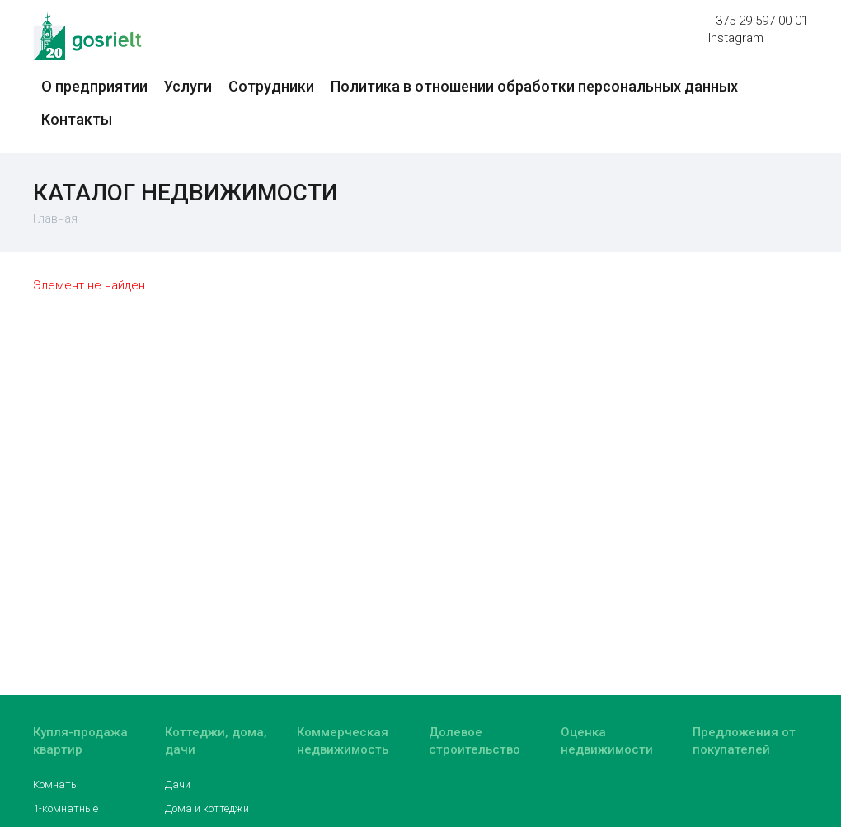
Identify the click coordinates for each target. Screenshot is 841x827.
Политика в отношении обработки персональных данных (534, 86)
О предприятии (94, 86)
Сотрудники (271, 86)
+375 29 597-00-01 (758, 20)
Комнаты (56, 784)
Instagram (735, 38)
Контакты (76, 119)
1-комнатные (65, 808)
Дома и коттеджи (207, 808)
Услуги (188, 86)
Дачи (177, 784)
